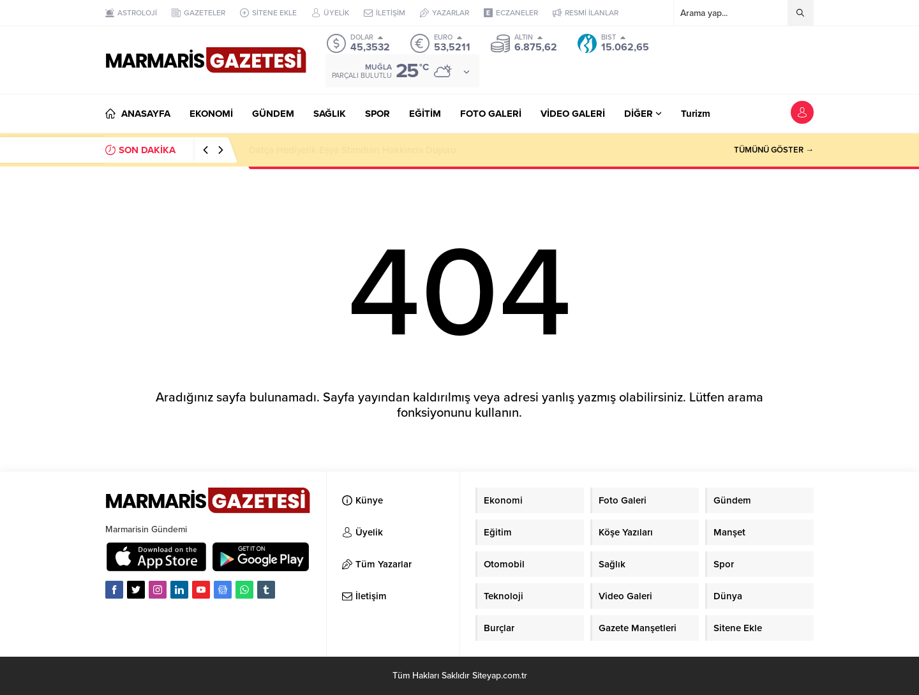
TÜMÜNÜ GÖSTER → (774, 150)
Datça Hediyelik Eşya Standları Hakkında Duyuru (352, 150)
